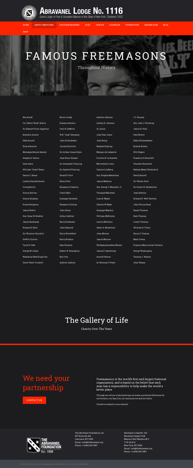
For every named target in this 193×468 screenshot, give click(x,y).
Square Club (151, 25)
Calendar (114, 25)
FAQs (87, 25)
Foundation (132, 25)
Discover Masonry (69, 25)
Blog (165, 25)
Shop (25, 32)
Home (26, 25)
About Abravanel (44, 25)
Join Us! (100, 25)
